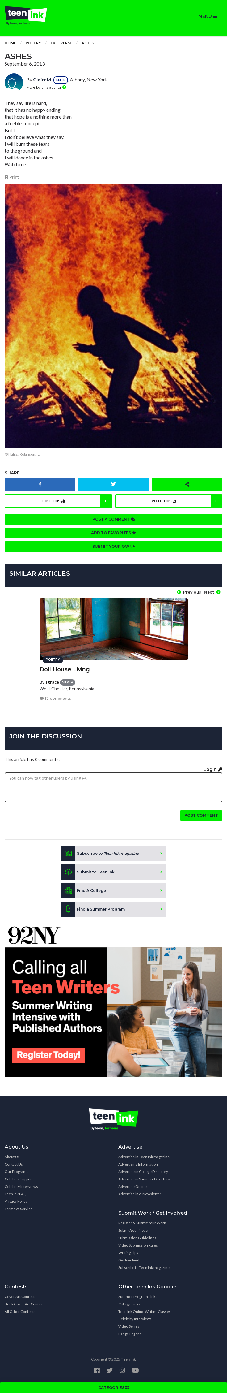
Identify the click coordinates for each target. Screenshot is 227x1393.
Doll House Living (65, 669)
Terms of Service (18, 1208)
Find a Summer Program (93, 909)
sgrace (52, 682)
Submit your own (113, 546)
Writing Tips (128, 1252)
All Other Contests (20, 1311)
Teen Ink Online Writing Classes (144, 1311)
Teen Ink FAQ (16, 1194)
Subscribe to (100, 853)
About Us (12, 1156)
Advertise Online (132, 1186)
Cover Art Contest (20, 1296)
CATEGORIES (113, 1387)
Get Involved (128, 1260)
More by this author (46, 87)
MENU (207, 16)
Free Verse (61, 43)
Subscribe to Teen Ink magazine (144, 1267)
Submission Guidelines (137, 1237)
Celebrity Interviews (21, 1186)
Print (12, 177)
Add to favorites (113, 532)
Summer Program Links (137, 1296)
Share (12, 473)
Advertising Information (138, 1164)
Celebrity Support (19, 1179)
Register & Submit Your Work (142, 1223)
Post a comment (113, 519)
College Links (129, 1304)
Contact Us (14, 1164)
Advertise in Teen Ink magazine (144, 1156)
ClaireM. (43, 79)
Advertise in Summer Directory (144, 1179)
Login (213, 769)
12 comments (55, 698)
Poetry (33, 43)
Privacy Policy (16, 1201)
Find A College (83, 890)
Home (10, 43)
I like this (77, 501)
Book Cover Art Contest (24, 1304)
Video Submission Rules (138, 1245)
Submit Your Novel (133, 1230)
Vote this (187, 501)
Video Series (128, 1326)
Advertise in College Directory (143, 1171)
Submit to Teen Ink (88, 872)
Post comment (201, 815)
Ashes (88, 43)
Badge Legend (130, 1333)
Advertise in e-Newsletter (139, 1194)
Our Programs (16, 1171)
